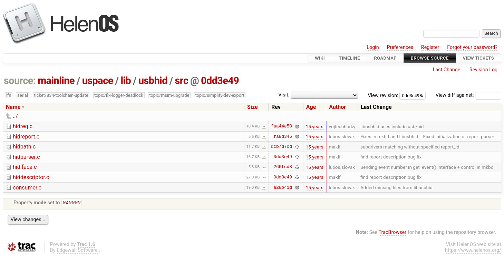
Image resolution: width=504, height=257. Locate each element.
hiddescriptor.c (31, 177)
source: (20, 80)
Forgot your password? (472, 47)
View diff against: (468, 95)
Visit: (283, 95)
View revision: (383, 95)
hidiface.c (25, 167)
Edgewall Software (77, 251)
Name (13, 107)
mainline (56, 80)
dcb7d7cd (281, 147)
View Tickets (478, 58)
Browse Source (430, 58)
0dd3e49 (220, 80)
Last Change (446, 70)
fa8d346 (282, 136)
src (181, 80)
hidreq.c (22, 126)
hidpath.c (24, 146)
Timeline (349, 58)
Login (373, 47)
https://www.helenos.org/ (473, 251)
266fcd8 (282, 167)
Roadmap (385, 58)
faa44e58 (281, 126)
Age (311, 107)
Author (337, 107)
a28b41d (282, 187)
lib (125, 80)
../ (15, 116)
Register (430, 47)
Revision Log (483, 70)
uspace (97, 80)
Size (252, 107)
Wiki (320, 58)
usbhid (152, 80)
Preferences (400, 47)
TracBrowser (393, 233)
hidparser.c (26, 157)
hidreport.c (26, 136)
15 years (314, 126)
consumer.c (27, 187)
